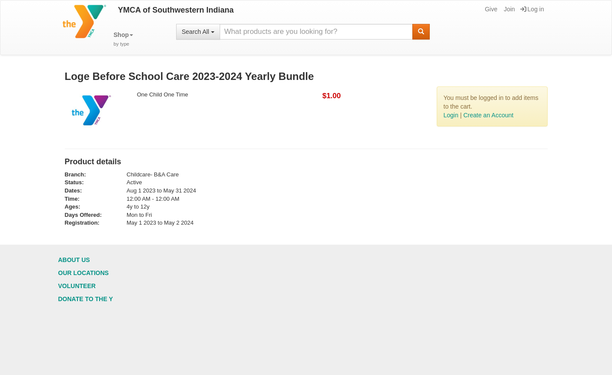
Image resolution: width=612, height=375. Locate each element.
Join (508, 9)
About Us (74, 259)
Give (491, 9)
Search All (198, 31)
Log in (532, 9)
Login (451, 115)
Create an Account (488, 115)
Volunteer (77, 285)
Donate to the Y (85, 298)
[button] (123, 39)
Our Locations (83, 272)
